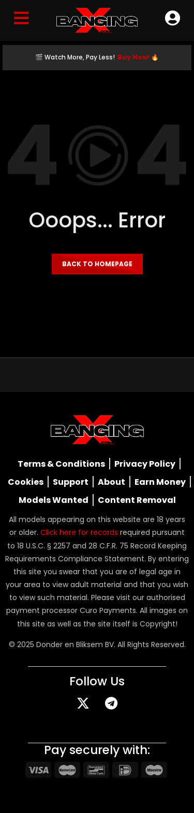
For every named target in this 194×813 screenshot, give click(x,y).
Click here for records (79, 532)
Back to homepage (97, 263)
